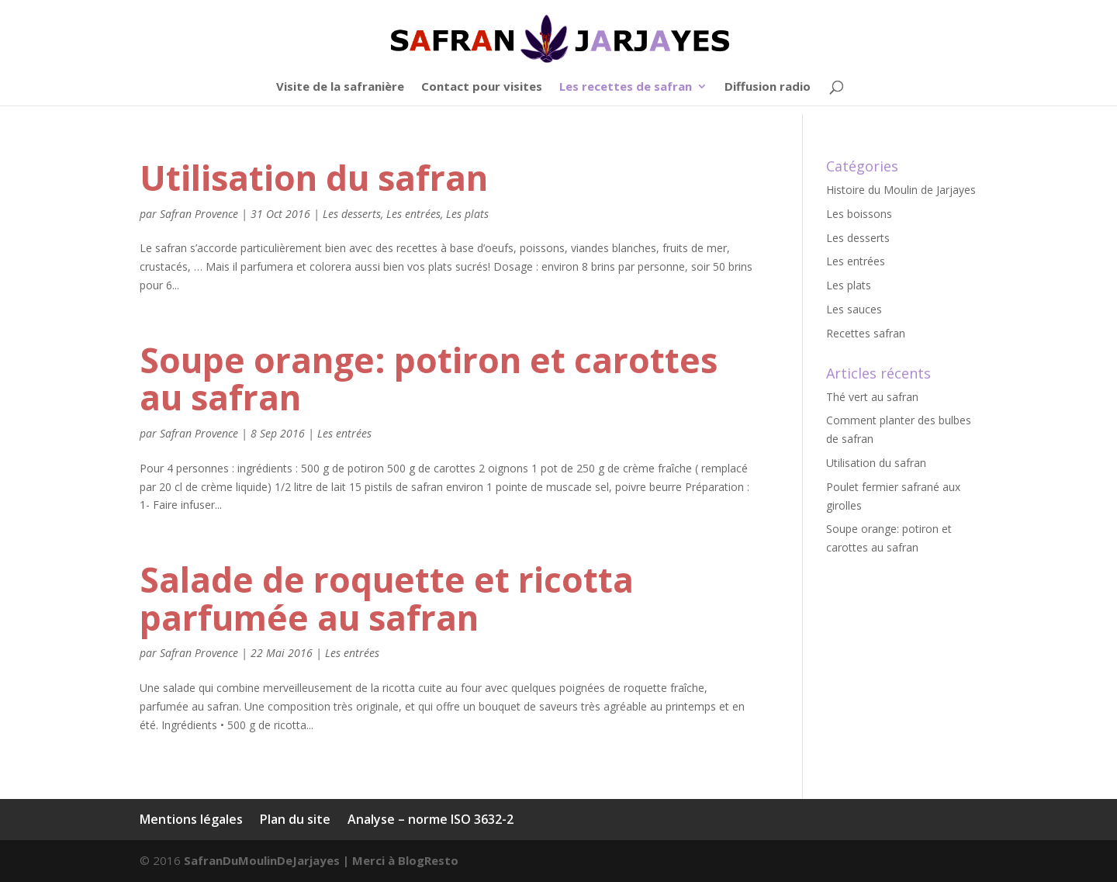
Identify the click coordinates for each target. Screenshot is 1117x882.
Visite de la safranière (340, 87)
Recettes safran (865, 333)
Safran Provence (199, 213)
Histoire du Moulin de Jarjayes (901, 189)
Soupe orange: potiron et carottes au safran (429, 379)
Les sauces (854, 309)
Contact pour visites (481, 87)
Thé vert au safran (872, 396)
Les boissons (859, 213)
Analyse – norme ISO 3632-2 (431, 819)
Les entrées (413, 213)
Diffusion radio (767, 87)
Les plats (467, 213)
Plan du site (295, 819)
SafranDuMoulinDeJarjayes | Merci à (291, 860)
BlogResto (428, 860)
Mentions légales (191, 819)
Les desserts (352, 213)
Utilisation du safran (314, 177)
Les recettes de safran (625, 87)
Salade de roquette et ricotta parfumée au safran (387, 598)
